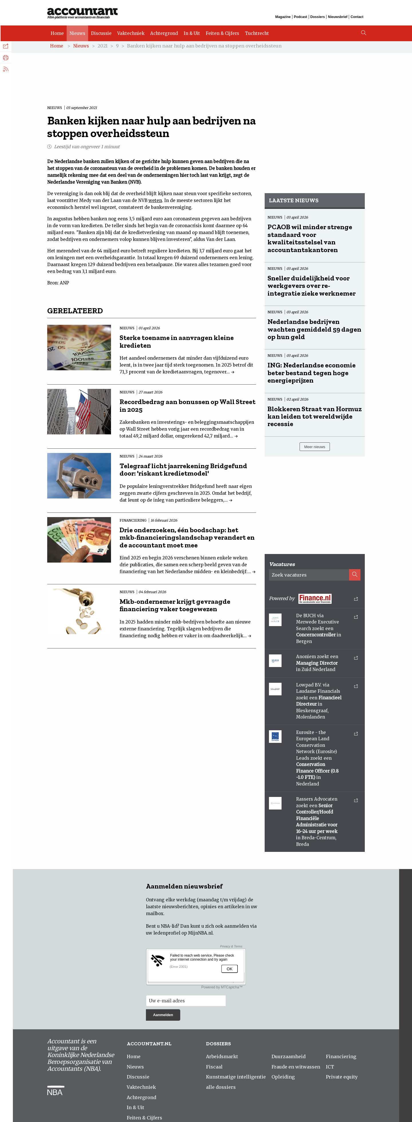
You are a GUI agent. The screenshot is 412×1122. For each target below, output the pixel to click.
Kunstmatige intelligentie (236, 1078)
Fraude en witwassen (296, 1068)
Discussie (100, 32)
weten (155, 202)
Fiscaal (214, 1068)
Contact (356, 17)
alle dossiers (221, 1088)
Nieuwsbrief (337, 17)
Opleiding (283, 1078)
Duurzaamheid (289, 1058)
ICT (330, 1068)
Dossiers (317, 17)
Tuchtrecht (256, 32)
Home (56, 32)
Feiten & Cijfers (222, 32)
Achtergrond (163, 32)
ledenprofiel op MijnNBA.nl (183, 934)
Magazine (283, 17)
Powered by (313, 600)
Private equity (342, 1078)
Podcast (300, 17)
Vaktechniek (130, 32)
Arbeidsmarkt (222, 1058)
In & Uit (191, 32)
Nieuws (77, 32)
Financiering (341, 1058)
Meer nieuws (314, 448)
